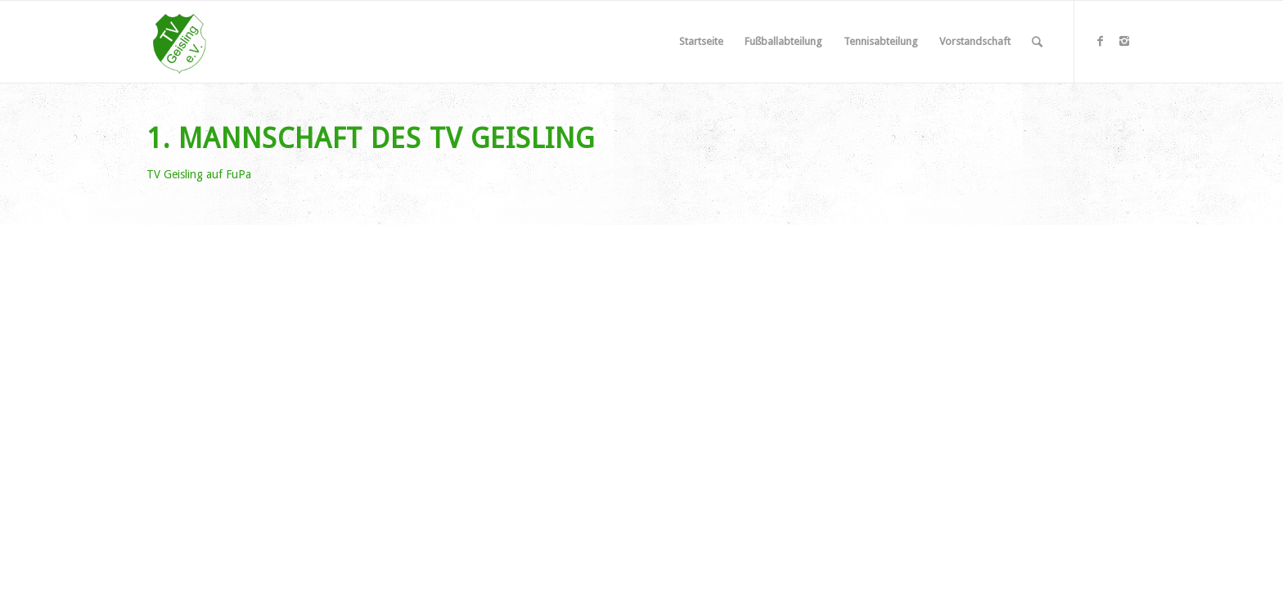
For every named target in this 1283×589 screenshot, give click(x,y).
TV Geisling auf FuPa (198, 174)
